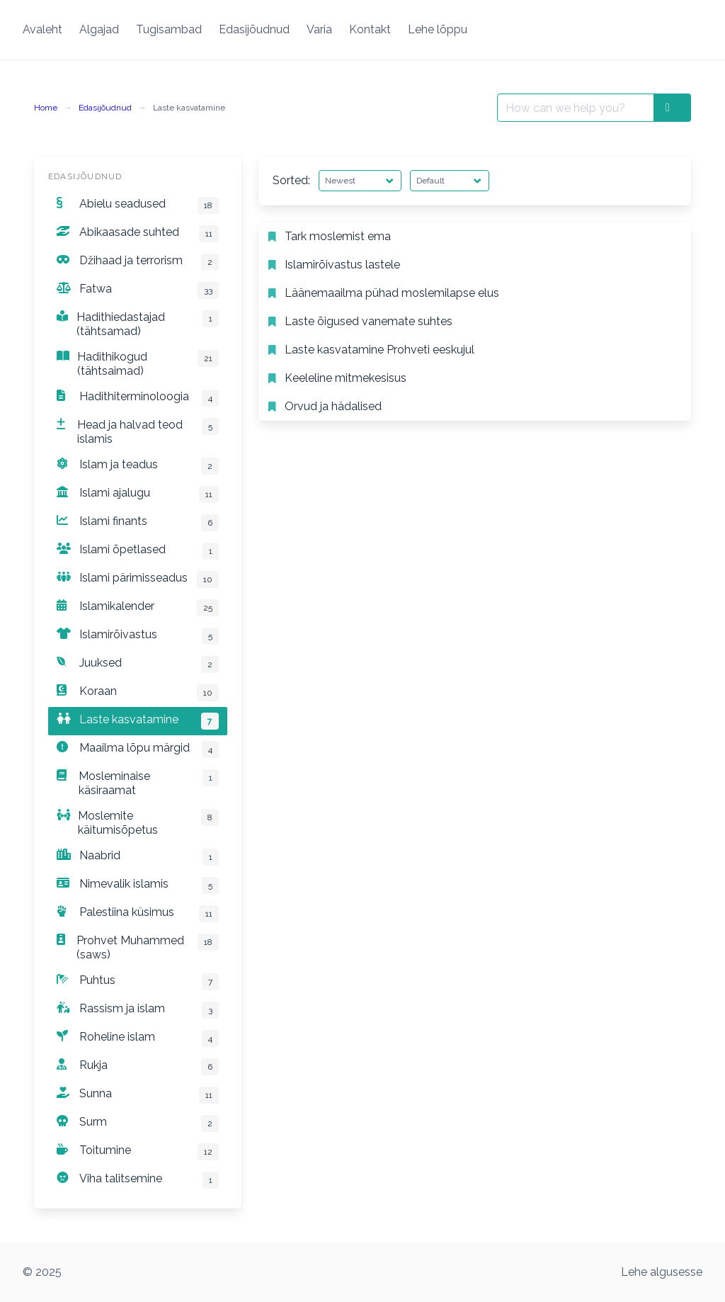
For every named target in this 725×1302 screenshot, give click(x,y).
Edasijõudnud (105, 108)
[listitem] (474, 236)
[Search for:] (575, 108)
